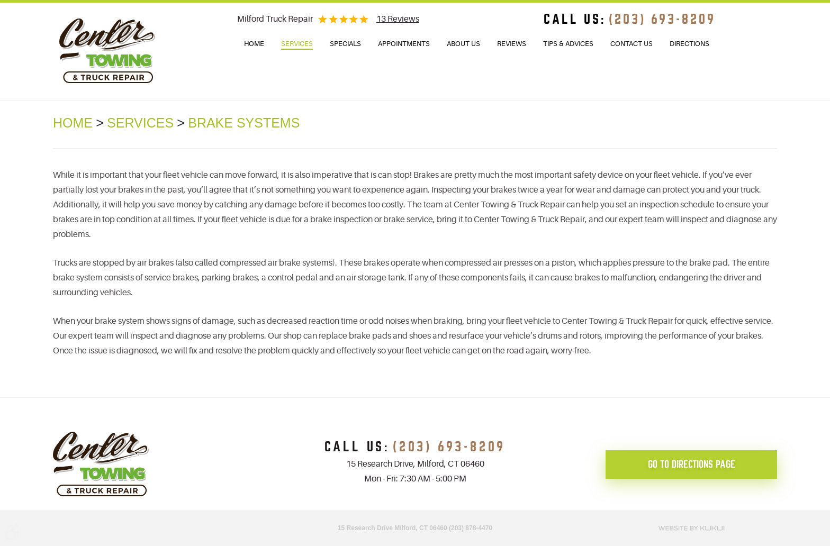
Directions (689, 44)
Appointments (404, 44)
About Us (463, 44)
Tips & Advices (568, 44)
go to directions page (691, 464)
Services (297, 44)
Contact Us (631, 44)
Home (254, 44)
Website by (691, 527)
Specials (345, 44)
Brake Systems (244, 122)
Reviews (511, 44)
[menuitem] (254, 44)
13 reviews (397, 19)
